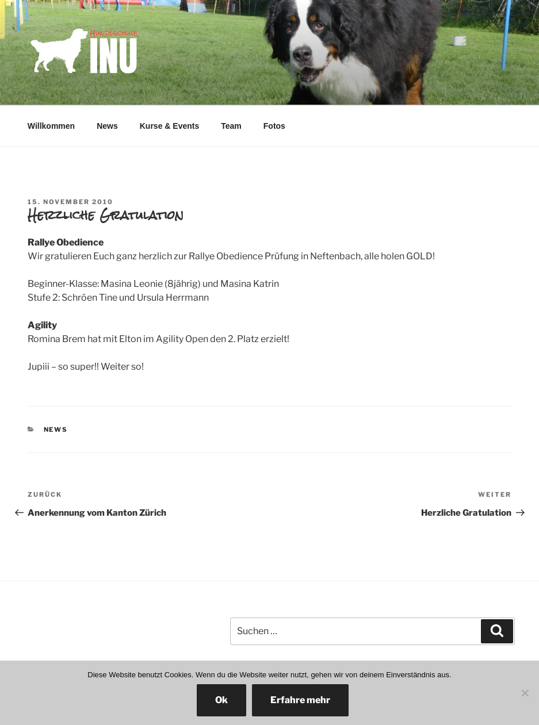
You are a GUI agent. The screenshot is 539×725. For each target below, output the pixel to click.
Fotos (274, 126)
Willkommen (51, 126)
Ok (221, 700)
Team (231, 126)
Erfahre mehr (300, 700)
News (107, 126)
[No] (524, 693)
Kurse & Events (169, 126)
